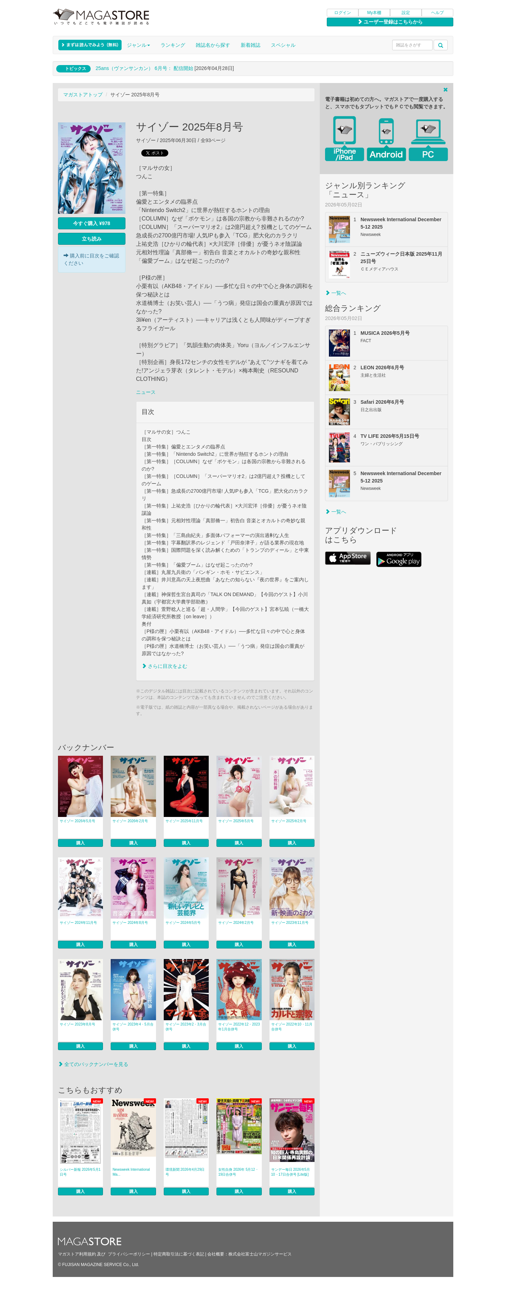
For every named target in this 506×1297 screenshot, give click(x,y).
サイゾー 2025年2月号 (289, 821)
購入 (80, 843)
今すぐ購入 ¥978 (91, 223)
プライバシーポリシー (129, 1254)
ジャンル (138, 45)
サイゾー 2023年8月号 (77, 1024)
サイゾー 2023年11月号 (290, 923)
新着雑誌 (250, 45)
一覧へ (335, 293)
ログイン (342, 12)
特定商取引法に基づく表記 (179, 1254)
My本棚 (374, 12)
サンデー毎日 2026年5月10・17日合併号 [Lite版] (290, 1172)
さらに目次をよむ (164, 666)
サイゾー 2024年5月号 (183, 923)
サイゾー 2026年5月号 (77, 821)
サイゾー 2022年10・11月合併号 (291, 1026)
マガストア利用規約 (77, 1254)
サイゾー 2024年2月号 (236, 923)
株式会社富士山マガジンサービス (260, 1254)
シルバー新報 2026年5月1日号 (80, 1172)
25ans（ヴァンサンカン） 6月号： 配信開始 (144, 68)
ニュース (146, 392)
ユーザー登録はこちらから (390, 22)
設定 (406, 12)
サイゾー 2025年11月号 (184, 821)
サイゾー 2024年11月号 (78, 923)
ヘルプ (437, 12)
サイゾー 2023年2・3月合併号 (186, 1026)
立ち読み (92, 239)
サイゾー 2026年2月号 (130, 821)
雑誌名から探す (213, 45)
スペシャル (283, 45)
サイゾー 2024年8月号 (130, 923)
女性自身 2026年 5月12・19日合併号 (238, 1172)
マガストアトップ (83, 94)
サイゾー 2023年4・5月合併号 (132, 1026)
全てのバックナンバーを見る (93, 1064)
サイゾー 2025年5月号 (236, 821)
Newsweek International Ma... (131, 1172)
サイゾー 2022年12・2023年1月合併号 (239, 1026)
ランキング (173, 45)
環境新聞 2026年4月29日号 (185, 1172)
